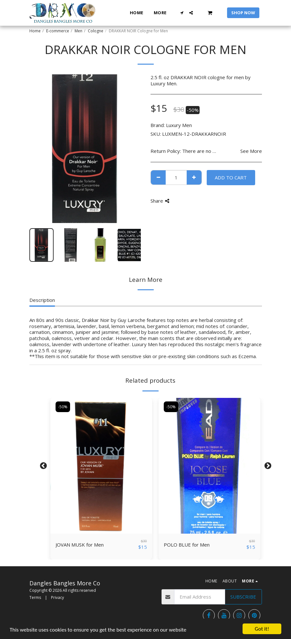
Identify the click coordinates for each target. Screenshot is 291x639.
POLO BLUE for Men (187, 544)
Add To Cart (231, 177)
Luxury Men (179, 125)
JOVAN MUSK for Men (80, 544)
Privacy (57, 597)
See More (251, 151)
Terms (35, 597)
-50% (63, 407)
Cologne (95, 31)
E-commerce (57, 31)
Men (78, 31)
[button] (181, 13)
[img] (101, 466)
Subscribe (243, 596)
